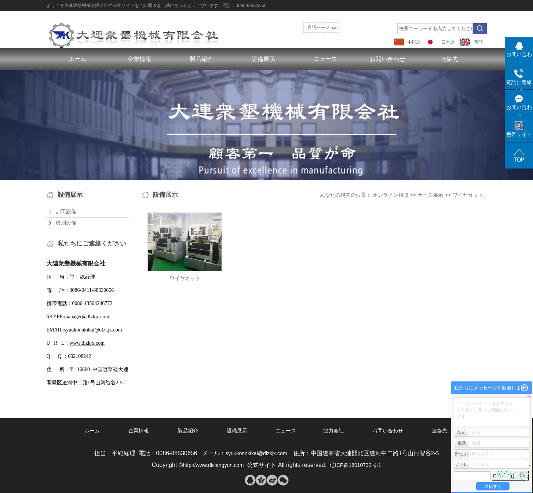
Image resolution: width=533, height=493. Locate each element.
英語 (478, 42)
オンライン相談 (391, 195)
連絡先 (449, 59)
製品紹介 (201, 59)
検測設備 (66, 223)
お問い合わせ (387, 59)
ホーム (77, 59)
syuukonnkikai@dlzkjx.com (258, 453)
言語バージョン (322, 27)
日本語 (447, 42)
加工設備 (66, 211)
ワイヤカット (467, 195)
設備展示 (263, 59)
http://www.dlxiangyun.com (213, 465)
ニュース (325, 59)
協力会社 (333, 431)
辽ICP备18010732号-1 (355, 465)
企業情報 (139, 59)
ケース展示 (430, 195)
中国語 (414, 42)
